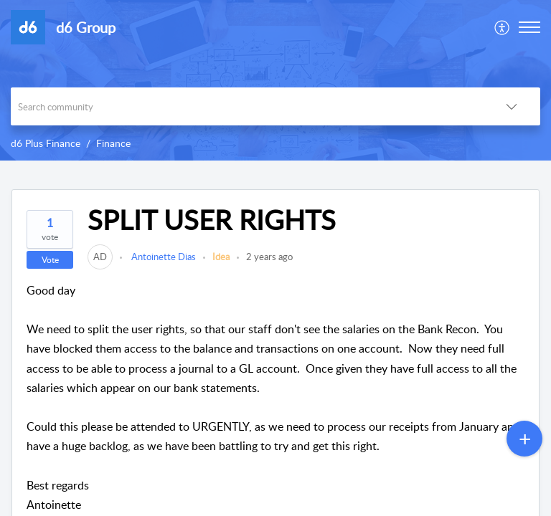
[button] (502, 27)
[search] (247, 106)
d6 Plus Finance (45, 143)
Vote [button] (50, 260)
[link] (100, 256)
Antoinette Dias (162, 256)
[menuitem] (502, 27)
